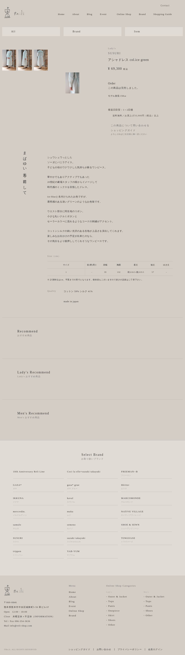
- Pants (110, 606)
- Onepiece (113, 610)
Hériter (146, 487)
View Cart (178, 14)
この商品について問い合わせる (130, 125)
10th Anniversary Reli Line (29, 471)
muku (92, 513)
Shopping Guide (162, 14)
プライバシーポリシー (130, 649)
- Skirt (110, 615)
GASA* (38, 487)
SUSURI (114, 53)
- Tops (110, 601)
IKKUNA (38, 500)
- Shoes (110, 620)
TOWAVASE (146, 540)
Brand (142, 14)
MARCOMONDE (146, 500)
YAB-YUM (92, 553)
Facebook (180, 5)
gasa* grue (92, 487)
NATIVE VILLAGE (146, 513)
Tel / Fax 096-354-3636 (17, 621)
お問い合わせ (104, 649)
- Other (110, 624)
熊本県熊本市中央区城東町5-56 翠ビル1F (26, 607)
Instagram (174, 5)
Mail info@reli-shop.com (18, 625)
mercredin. (38, 513)
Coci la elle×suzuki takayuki (83, 471)
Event (103, 14)
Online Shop (124, 14)
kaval (92, 500)
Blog (89, 14)
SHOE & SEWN (146, 526)
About (75, 14)
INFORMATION (43, 616)
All (13, 31)
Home (61, 14)
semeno (92, 526)
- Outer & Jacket (116, 596)
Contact (164, 5)
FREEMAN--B (146, 473)
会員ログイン (155, 649)
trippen (38, 553)
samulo (38, 526)
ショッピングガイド (123, 130)
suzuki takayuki (92, 540)
